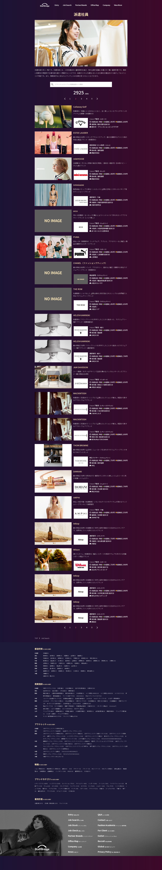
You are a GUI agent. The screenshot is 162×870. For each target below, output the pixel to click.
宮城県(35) (59, 669)
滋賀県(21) (46, 677)
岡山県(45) (59, 680)
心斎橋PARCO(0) (86, 717)
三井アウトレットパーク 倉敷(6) (51, 765)
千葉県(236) (76, 672)
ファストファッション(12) (117, 797)
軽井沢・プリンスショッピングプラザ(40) (102, 755)
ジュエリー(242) (100, 800)
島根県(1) (52, 680)
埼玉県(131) (68, 672)
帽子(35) (45, 802)
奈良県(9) (77, 677)
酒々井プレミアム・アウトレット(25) (113, 750)
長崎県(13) (61, 685)
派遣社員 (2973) (39, 817)
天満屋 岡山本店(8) (81, 720)
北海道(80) (46, 667)
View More (118, 6)
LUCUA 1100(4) (77, 717)
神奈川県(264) (93, 672)
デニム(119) (47, 800)
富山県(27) (53, 675)
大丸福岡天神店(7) (80, 725)
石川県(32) (60, 675)
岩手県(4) (52, 669)
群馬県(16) (60, 672)
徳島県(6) (45, 682)
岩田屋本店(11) (60, 725)
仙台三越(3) (55, 705)
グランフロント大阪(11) (57, 715)
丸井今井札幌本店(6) (80, 702)
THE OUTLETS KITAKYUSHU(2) (71, 768)
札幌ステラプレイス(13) (49, 702)
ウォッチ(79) (110, 800)
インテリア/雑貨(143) (64, 802)
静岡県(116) (96, 675)
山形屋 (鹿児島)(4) (100, 725)
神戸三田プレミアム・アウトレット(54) (100, 760)
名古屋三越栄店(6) (80, 712)
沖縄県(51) (46, 687)
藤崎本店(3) (72, 705)
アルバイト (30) (63, 817)
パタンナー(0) (86, 782)
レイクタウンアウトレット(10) (75, 750)
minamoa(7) (112, 720)
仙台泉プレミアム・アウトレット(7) (72, 745)
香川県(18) (52, 682)
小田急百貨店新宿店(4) (58, 707)
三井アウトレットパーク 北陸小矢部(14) (62, 758)
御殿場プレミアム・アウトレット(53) (53, 755)
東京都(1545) (84, 672)
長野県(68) (81, 675)
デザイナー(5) (77, 782)
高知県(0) (67, 682)
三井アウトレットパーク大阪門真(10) (59, 763)
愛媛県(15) (60, 682)
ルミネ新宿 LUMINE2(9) (107, 707)
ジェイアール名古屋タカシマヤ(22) (52, 712)
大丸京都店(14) (92, 715)
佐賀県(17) (54, 685)
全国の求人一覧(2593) (49, 690)
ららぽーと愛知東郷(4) (114, 712)
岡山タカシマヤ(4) (48, 720)
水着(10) (101, 802)
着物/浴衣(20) (41, 805)
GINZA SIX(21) (80, 710)
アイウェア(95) (53, 802)
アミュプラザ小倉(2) (48, 725)
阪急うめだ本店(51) (103, 715)
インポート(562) (92, 797)
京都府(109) (53, 677)
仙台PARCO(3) (46, 705)
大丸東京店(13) (80, 707)
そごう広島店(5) (58, 720)
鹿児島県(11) (90, 685)
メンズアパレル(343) (54, 797)
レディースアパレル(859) (41, 797)
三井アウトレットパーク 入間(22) (93, 750)
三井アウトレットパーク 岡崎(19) (83, 758)
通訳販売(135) (78, 785)
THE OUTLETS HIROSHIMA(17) (70, 765)
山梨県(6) (74, 675)
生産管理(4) (43, 785)
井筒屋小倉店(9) (69, 725)
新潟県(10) (46, 675)
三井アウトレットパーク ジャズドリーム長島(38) (77, 755)
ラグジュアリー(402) (81, 797)
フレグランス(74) (74, 800)
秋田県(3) (66, 669)
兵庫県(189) (70, 677)
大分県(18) (76, 685)
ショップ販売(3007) (40, 782)
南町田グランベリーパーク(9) (69, 752)
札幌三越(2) (60, 702)
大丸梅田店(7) (113, 715)
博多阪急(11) (90, 725)
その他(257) (87, 785)
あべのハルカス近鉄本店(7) (54, 717)
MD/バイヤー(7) (96, 782)
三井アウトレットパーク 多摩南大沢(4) (53, 747)
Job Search (67, 6)
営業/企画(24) (117, 782)
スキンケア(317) (64, 800)
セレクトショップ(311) (68, 797)
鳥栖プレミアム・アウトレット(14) (52, 768)
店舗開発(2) (51, 785)
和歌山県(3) (84, 677)
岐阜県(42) (89, 675)
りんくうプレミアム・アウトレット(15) (53, 760)
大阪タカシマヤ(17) (81, 715)
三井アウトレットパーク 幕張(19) (74, 747)
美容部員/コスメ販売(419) (53, 782)
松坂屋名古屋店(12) (68, 712)
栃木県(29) (53, 672)
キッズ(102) (91, 800)
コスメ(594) (55, 800)
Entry (57, 6)
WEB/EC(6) (70, 785)
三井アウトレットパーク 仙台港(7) (52, 745)
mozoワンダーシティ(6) (100, 712)
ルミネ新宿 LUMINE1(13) (92, 707)
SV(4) (70, 782)
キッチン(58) (74, 802)
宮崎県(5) (83, 685)
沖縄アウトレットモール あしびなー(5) (53, 770)
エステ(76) (84, 800)
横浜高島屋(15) (57, 710)
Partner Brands (81, 6)
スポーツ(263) (83, 802)
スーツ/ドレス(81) (103, 797)
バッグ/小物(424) (119, 800)
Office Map (95, 6)
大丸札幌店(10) (69, 702)
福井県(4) (67, 675)
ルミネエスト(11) (119, 707)
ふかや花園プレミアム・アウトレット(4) (89, 752)
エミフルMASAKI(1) (67, 722)
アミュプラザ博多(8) (63, 728)
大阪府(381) (61, 677)
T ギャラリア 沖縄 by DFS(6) (70, 730)
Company (106, 6)
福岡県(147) (46, 685)
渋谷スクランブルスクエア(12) (93, 710)
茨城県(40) (46, 672)
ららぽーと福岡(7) (51, 728)
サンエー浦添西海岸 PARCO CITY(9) (52, 730)
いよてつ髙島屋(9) (56, 722)
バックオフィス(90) (61, 785)
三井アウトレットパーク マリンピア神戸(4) (76, 760)
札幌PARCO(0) (91, 702)
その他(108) (72, 805)
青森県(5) (45, 669)
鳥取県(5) (45, 680)
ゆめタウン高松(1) (79, 722)
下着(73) (119, 802)
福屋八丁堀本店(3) (69, 720)
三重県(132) (113, 675)
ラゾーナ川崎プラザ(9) (69, 710)
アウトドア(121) (93, 802)
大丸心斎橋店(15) (69, 715)
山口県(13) (74, 680)
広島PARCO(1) (91, 720)
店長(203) (64, 782)
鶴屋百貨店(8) (110, 725)
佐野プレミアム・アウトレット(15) (56, 750)
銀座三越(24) (46, 707)
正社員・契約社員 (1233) (51, 817)
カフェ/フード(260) (62, 805)
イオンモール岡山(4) (102, 720)
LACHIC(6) (89, 712)
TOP (36, 652)
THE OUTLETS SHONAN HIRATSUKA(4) (111, 752)
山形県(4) (73, 669)
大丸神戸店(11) (67, 717)
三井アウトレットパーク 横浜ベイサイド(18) (96, 747)
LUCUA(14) (46, 715)
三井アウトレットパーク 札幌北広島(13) (53, 742)
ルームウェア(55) (110, 802)
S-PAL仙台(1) (63, 705)
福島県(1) (79, 669)
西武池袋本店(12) (69, 707)
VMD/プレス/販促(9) (107, 782)
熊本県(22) (68, 685)
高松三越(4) (46, 722)
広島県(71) (67, 680)
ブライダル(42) (51, 805)
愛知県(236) (105, 675)
